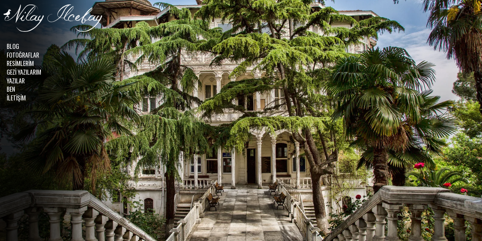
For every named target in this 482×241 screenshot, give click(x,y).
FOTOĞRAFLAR (23, 55)
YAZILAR (16, 80)
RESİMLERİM (20, 63)
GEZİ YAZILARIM (24, 72)
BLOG (13, 46)
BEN (11, 89)
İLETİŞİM (16, 97)
